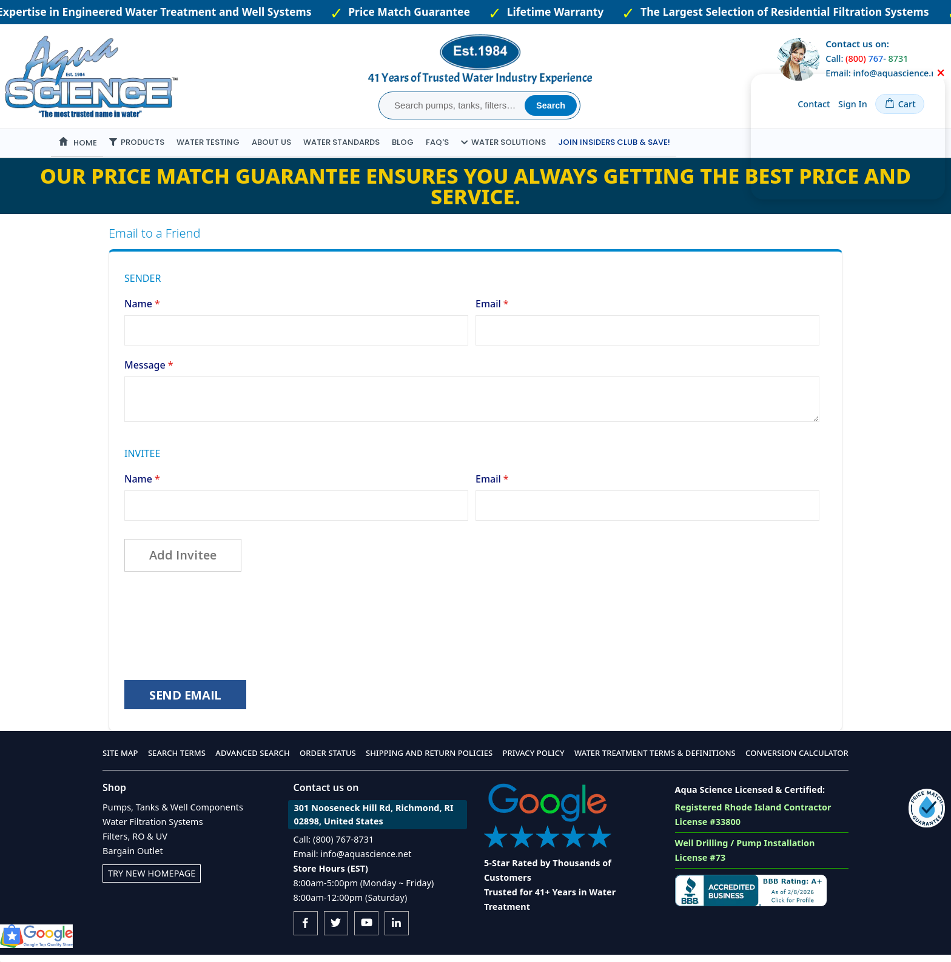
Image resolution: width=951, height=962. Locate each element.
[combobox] (453, 105)
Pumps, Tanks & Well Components (172, 814)
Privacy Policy (534, 760)
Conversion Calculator (797, 760)
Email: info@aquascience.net (353, 861)
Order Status (328, 760)
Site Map (120, 760)
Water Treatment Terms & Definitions (655, 760)
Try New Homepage (151, 880)
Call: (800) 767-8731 (334, 846)
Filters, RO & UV (134, 843)
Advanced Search (252, 760)
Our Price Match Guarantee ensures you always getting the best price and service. (475, 186)
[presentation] (216, 625)
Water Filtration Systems (152, 829)
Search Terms (177, 760)
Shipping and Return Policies (429, 760)
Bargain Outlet (132, 858)
